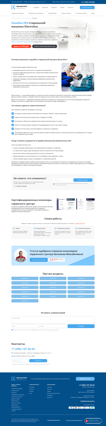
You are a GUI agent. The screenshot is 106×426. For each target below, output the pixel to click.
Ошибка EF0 (81, 283)
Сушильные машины (16, 396)
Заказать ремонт (83, 180)
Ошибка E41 (53, 278)
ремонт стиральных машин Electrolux (22, 41)
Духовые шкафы (15, 399)
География (49, 395)
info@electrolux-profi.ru (87, 401)
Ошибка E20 (81, 278)
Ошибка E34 (53, 292)
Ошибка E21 (81, 296)
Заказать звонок (87, 7)
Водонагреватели (15, 407)
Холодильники (52, 13)
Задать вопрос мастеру (38, 260)
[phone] (63, 180)
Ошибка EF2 (81, 287)
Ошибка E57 (53, 287)
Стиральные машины (17, 13)
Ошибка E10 (53, 296)
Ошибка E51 (81, 292)
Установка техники (81, 13)
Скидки (49, 391)
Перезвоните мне (85, 379)
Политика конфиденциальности (74, 420)
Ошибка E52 (24, 296)
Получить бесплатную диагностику (44, 46)
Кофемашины (14, 405)
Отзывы (62, 7)
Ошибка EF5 (24, 283)
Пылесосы (14, 392)
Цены (93, 13)
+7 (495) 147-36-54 (88, 2)
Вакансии (45, 7)
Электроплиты (15, 401)
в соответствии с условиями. (52, 329)
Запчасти (49, 389)
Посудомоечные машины (36, 13)
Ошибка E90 (24, 278)
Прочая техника (66, 13)
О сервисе (36, 7)
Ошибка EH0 (24, 292)
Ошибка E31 (24, 301)
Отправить (81, 326)
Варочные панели (16, 403)
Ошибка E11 (53, 283)
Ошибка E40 (24, 287)
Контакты (70, 7)
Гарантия (54, 7)
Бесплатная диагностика (53, 393)
